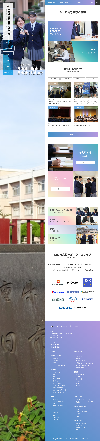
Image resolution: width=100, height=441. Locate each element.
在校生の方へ (91, 79)
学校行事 (53, 79)
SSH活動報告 (66, 79)
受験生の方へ (79, 79)
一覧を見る (73, 134)
